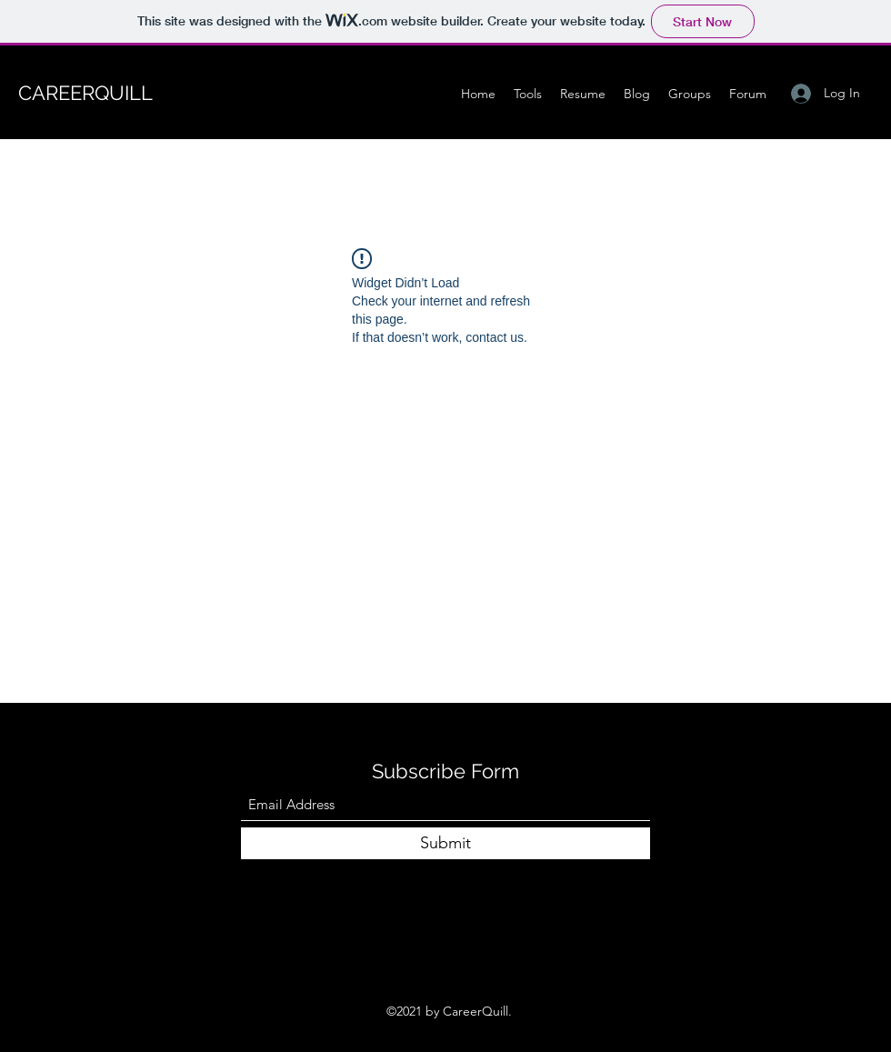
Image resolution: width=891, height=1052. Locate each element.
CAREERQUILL (85, 93)
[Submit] (445, 843)
